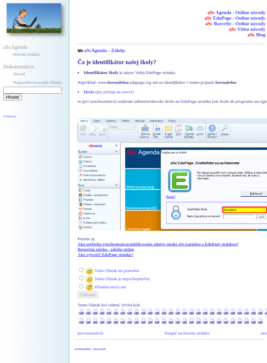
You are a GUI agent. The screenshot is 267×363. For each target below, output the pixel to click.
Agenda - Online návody (236, 12)
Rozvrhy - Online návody (235, 23)
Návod (19, 73)
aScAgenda (15, 47)
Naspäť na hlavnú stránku (186, 333)
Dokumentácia (18, 66)
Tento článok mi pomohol (116, 270)
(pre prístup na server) (109, 91)
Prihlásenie (9, 116)
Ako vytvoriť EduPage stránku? (105, 254)
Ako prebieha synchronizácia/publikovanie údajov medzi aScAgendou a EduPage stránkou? (158, 244)
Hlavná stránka (26, 54)
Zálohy (118, 50)
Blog (256, 34)
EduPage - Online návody (234, 18)
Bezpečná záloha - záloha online (106, 249)
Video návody (247, 29)
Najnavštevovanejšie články (37, 82)
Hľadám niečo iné (110, 286)
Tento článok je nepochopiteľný (122, 278)
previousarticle (91, 333)
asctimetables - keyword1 (90, 349)
